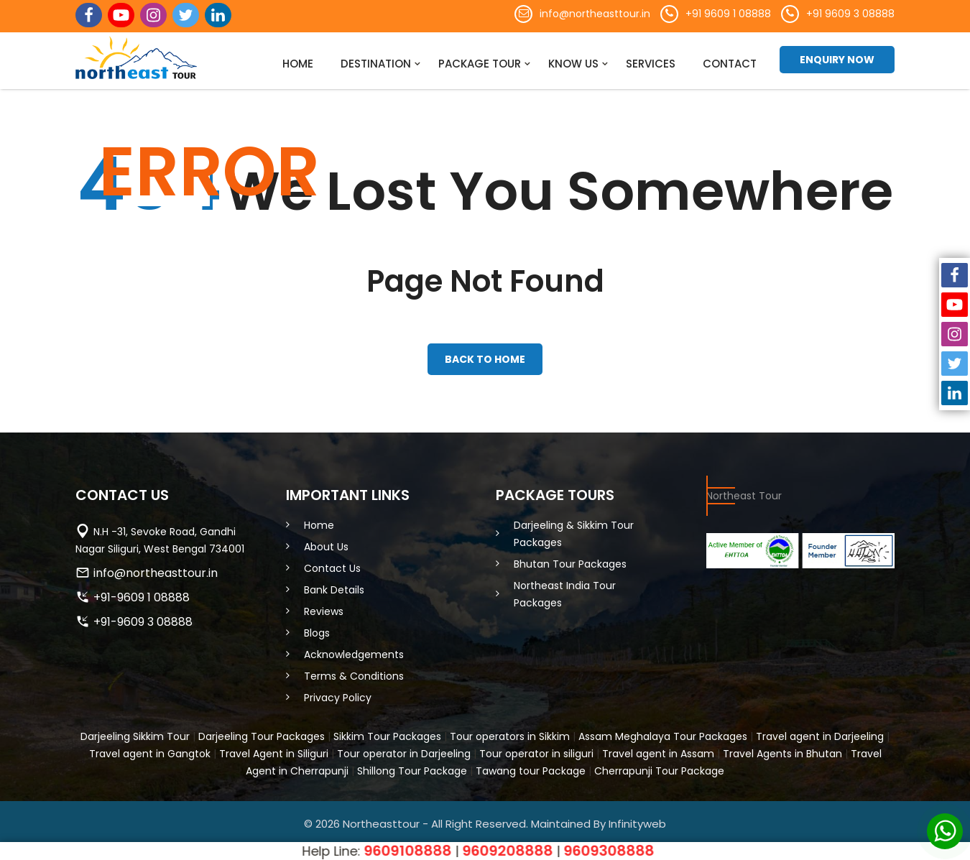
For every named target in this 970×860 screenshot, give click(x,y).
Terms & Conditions (354, 672)
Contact (730, 63)
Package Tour (479, 63)
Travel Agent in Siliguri (273, 749)
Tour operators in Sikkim (510, 732)
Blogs (317, 628)
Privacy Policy (337, 693)
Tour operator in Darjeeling (404, 749)
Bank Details (334, 585)
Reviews (323, 607)
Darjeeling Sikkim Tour (135, 732)
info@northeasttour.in (595, 13)
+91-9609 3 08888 (143, 617)
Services (650, 63)
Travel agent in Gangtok (150, 749)
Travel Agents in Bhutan (782, 749)
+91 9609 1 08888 (728, 13)
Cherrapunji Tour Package (659, 766)
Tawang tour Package (531, 766)
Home (297, 63)
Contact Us (332, 564)
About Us (326, 542)
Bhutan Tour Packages (570, 559)
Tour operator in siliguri (536, 749)
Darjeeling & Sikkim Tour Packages (574, 529)
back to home (485, 357)
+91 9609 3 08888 (850, 13)
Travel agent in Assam (658, 749)
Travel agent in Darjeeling (820, 732)
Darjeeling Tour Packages (261, 732)
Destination (376, 63)
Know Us (573, 63)
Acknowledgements (354, 650)
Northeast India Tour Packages (565, 590)
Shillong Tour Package (412, 766)
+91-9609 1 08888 (141, 593)
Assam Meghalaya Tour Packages (662, 732)
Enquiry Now (837, 59)
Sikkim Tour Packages (387, 732)
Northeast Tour (744, 491)
